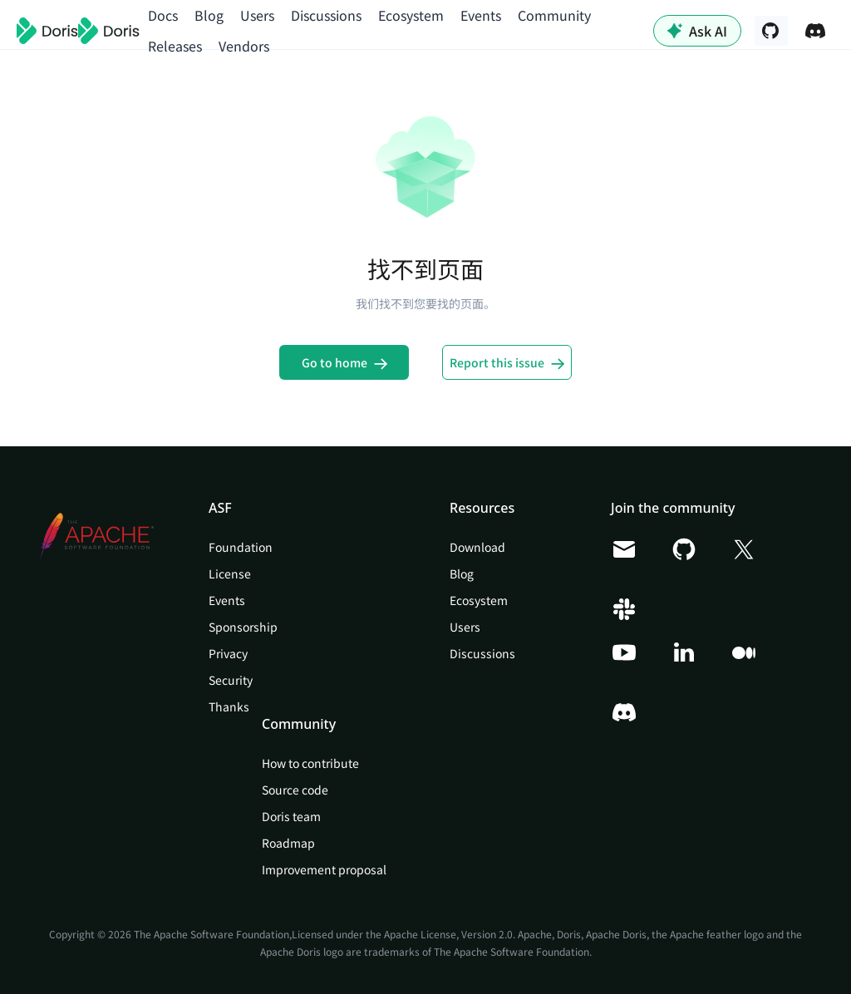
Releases (175, 46)
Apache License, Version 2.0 (448, 934)
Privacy (228, 653)
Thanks (229, 706)
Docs (163, 15)
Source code (295, 789)
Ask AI (697, 31)
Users (257, 15)
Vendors (244, 46)
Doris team (291, 816)
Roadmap (288, 842)
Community (554, 15)
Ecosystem (411, 15)
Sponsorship (243, 626)
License (230, 573)
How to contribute (310, 763)
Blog (209, 15)
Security (231, 680)
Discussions (326, 15)
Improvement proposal (324, 869)
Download (477, 547)
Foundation (241, 547)
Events (480, 15)
